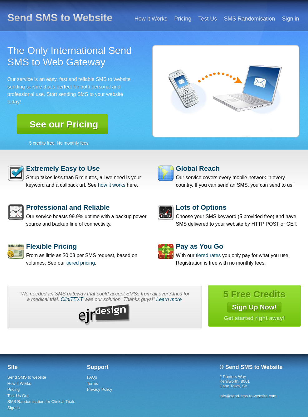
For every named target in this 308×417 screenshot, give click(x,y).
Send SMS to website (26, 377)
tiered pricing (80, 263)
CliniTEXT (72, 299)
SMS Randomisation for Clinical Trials (41, 401)
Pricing (182, 19)
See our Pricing (64, 124)
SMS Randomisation (249, 19)
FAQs (92, 377)
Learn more (169, 299)
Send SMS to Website (60, 17)
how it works (111, 185)
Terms (92, 383)
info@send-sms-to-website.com (248, 396)
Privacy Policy (99, 389)
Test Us (207, 19)
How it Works (151, 19)
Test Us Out (18, 395)
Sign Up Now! (254, 307)
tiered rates (208, 255)
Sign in (290, 19)
